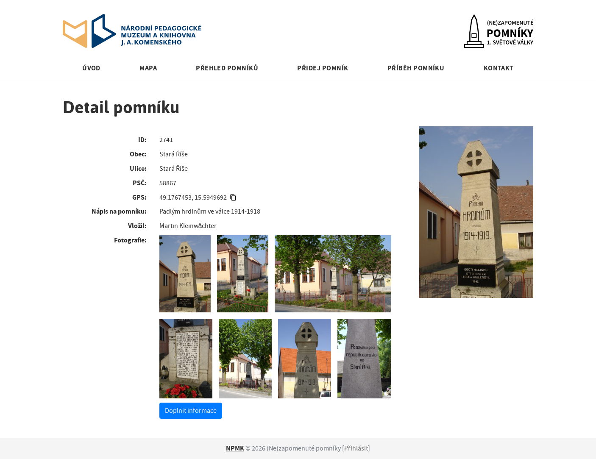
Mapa (148, 68)
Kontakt (499, 68)
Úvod (91, 68)
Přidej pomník (322, 68)
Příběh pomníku (416, 68)
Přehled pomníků (227, 68)
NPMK (235, 448)
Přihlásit (356, 448)
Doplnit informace (191, 410)
